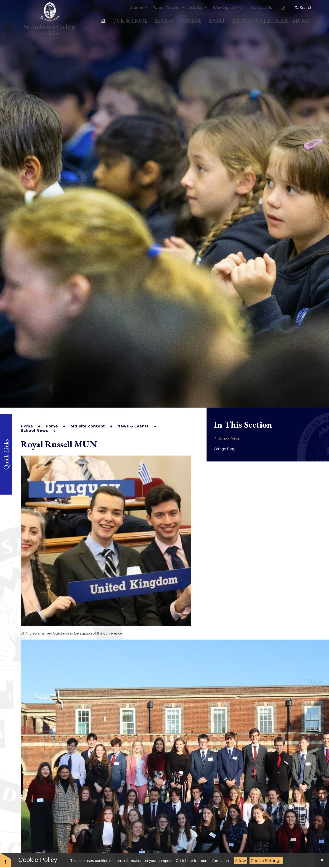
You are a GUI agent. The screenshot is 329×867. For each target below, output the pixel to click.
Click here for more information (202, 861)
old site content (87, 426)
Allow (240, 860)
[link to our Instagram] (283, 13)
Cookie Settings (266, 860)
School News (34, 430)
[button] (5, 859)
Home (27, 426)
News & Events (133, 426)
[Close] (322, 860)
